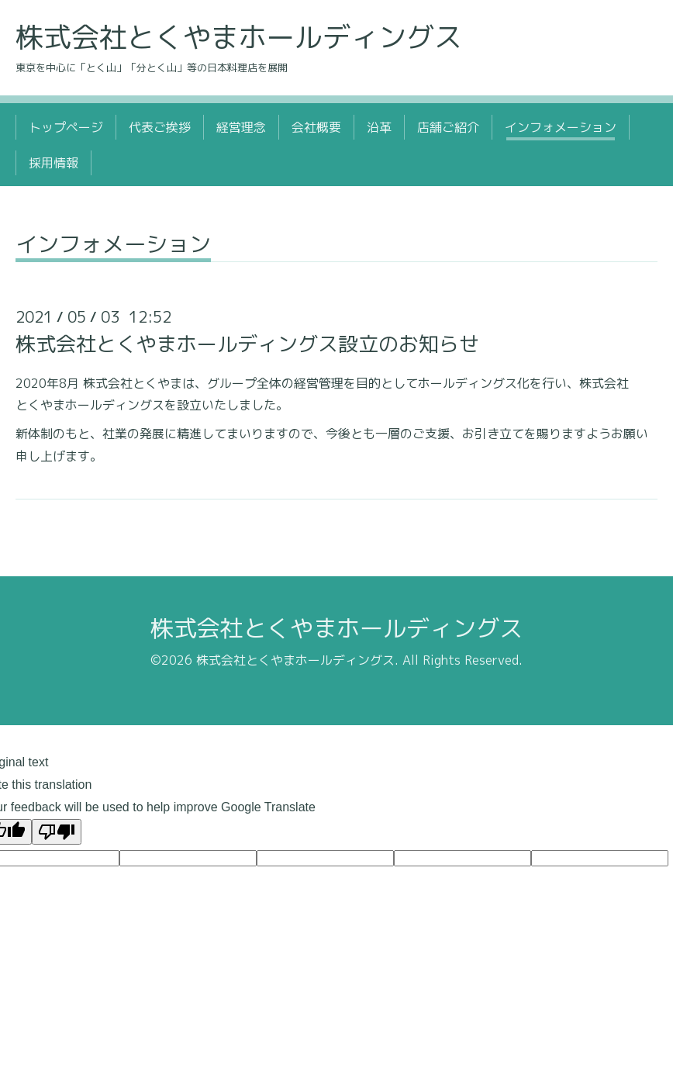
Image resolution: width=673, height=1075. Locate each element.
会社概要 (316, 127)
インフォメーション (560, 127)
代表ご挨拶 (160, 127)
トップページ (66, 127)
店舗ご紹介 (448, 127)
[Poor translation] (56, 832)
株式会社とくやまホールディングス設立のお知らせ (247, 344)
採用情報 (53, 162)
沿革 (379, 127)
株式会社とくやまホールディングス (239, 37)
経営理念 (241, 127)
